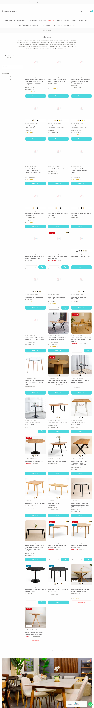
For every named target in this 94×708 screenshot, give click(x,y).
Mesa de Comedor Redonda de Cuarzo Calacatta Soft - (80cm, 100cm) (80, 81)
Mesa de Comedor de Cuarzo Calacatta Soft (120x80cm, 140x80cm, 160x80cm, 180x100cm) (35, 82)
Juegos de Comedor (63, 20)
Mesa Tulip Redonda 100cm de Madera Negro (35, 590)
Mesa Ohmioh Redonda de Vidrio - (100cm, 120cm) (57, 80)
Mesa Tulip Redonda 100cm (80, 256)
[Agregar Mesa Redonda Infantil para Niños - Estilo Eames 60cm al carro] (65, 308)
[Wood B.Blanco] (84, 251)
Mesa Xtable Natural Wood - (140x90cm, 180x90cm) (57, 338)
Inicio (44, 30)
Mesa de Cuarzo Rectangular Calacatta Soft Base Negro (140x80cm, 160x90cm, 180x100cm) (35, 548)
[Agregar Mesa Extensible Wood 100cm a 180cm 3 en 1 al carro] (65, 267)
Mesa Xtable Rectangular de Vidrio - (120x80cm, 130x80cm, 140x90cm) (34, 170)
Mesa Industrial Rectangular (57, 423)
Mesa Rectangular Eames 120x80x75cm (33, 127)
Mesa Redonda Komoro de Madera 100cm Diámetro (34, 633)
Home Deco (37, 25)
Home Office (57, 25)
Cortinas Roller (69, 25)
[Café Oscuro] (60, 417)
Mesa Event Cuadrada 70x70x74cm (32, 423)
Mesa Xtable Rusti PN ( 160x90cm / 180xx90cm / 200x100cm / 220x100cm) (80, 463)
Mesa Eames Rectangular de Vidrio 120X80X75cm (34, 257)
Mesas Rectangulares (8, 76)
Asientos (42, 20)
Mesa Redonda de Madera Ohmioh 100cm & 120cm (80, 590)
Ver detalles (81, 602)
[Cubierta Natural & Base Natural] (80, 584)
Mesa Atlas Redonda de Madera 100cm (79, 546)
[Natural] (33, 120)
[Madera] (55, 120)
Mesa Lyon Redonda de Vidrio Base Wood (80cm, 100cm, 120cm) (35, 382)
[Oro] (60, 120)
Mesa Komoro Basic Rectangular (54, 504)
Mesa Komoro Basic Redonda (58, 589)
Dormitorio (84, 20)
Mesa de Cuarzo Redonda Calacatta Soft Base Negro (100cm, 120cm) (80, 505)
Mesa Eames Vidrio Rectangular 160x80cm (56, 127)
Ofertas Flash (10, 20)
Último (64, 651)
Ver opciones (35, 96)
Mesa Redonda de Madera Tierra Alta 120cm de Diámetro (58, 381)
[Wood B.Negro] (86, 251)
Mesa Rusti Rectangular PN (57, 461)
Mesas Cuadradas (7, 78)
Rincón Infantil (25, 25)
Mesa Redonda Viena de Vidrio (58, 169)
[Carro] (91, 11)
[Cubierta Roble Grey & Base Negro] (82, 584)
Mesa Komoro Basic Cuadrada (35, 503)
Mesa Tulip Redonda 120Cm (34, 461)
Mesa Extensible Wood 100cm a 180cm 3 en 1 (58, 257)
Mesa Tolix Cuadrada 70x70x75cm (78, 423)
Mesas (51, 20)
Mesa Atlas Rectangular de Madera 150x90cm (57, 546)
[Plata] (62, 120)
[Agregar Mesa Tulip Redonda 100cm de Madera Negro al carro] (42, 602)
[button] (26, 267)
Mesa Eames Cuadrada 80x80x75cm (79, 298)
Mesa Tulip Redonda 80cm (34, 297)
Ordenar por (5, 64)
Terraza (46, 25)
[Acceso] (84, 11)
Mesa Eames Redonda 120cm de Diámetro (81, 214)
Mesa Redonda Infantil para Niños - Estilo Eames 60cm (57, 298)
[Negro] (38, 120)
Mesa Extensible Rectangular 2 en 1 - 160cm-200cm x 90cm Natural (81, 339)
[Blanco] (35, 120)
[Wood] (79, 291)
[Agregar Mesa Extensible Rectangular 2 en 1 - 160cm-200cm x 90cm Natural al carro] (88, 350)
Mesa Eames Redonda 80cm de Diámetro (34, 214)
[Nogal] (36, 498)
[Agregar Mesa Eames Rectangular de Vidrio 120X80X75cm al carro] (42, 267)
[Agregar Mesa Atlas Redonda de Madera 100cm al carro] (88, 559)
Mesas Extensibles (7, 82)
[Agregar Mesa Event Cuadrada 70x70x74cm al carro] (42, 431)
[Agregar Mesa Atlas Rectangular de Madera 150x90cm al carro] (65, 559)
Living (75, 20)
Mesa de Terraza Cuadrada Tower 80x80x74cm (80, 381)
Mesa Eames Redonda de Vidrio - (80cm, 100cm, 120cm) (79, 170)
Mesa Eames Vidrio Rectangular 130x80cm (79, 127)
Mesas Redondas (7, 80)
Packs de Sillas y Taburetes (27, 20)
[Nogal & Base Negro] (79, 251)
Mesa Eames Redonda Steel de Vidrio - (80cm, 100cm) (34, 338)
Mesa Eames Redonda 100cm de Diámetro (58, 214)
